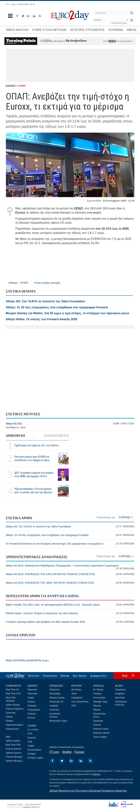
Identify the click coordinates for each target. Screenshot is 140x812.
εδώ (112, 41)
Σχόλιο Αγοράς (13, 704)
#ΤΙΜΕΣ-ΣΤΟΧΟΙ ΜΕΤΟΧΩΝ (49, 30)
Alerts (23, 427)
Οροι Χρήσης (80, 675)
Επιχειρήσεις (34, 709)
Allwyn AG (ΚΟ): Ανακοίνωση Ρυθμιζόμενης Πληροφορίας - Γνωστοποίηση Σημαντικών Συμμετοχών (70, 567)
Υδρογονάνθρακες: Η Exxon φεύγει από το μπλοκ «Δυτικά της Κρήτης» (33, 490)
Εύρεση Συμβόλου (15, 709)
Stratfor (66, 752)
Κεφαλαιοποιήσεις (14, 725)
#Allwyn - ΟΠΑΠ (18, 282)
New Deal (120, 697)
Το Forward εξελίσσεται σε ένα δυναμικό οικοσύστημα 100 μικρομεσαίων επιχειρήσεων (70, 543)
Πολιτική (32, 713)
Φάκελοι (97, 705)
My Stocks (76, 689)
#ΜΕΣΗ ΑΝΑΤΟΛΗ (17, 30)
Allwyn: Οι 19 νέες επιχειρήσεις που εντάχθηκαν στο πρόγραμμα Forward (70, 535)
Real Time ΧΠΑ (13, 693)
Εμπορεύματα (34, 749)
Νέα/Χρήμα (55, 693)
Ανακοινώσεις (12, 729)
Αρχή (124, 675)
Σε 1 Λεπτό (33, 729)
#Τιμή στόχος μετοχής (47, 282)
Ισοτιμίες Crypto (35, 757)
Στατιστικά (10, 713)
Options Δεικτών (14, 753)
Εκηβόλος (120, 693)
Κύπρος (31, 717)
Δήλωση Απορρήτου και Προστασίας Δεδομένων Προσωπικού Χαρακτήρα (88, 790)
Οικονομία (33, 693)
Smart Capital (100, 737)
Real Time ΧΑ (12, 689)
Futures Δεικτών (14, 749)
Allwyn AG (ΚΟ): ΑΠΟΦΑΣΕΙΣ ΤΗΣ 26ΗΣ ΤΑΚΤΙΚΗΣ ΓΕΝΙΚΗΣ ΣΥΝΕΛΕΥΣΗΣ (70, 582)
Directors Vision (101, 729)
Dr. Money (98, 689)
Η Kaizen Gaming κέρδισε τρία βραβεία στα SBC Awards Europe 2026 (70, 621)
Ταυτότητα (33, 675)
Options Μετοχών (14, 761)
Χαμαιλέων (120, 689)
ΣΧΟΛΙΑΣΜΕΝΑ (56, 436)
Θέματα (97, 709)
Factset (79, 752)
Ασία (30, 741)
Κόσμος (31, 701)
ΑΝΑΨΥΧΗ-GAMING (63, 596)
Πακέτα (9, 717)
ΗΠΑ (30, 733)
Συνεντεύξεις (99, 697)
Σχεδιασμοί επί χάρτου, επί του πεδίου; (36, 445)
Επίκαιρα (32, 705)
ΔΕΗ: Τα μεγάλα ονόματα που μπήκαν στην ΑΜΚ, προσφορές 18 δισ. (33, 474)
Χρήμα (31, 745)
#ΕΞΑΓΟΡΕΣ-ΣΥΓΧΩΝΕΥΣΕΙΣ (87, 30)
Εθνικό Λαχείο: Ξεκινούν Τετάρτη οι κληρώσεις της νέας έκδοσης (70, 613)
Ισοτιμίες (32, 753)
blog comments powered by (27, 660)
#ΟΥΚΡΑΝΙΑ (115, 30)
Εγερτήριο (98, 721)
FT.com (54, 752)
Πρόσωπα (54, 689)
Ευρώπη (32, 737)
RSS (73, 705)
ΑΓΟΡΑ (22, 86)
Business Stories (101, 733)
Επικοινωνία (50, 675)
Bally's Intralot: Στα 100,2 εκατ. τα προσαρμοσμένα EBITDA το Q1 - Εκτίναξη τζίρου (70, 604)
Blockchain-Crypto (58, 721)
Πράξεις (9, 721)
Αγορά (31, 697)
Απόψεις (97, 693)
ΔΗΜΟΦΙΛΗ (15, 436)
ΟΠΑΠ (78, 208)
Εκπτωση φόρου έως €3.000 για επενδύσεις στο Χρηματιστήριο (32, 458)
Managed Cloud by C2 (31, 807)
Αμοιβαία (54, 705)
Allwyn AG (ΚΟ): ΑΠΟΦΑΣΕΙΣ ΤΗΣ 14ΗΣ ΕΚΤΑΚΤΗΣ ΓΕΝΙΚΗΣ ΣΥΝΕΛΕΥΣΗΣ (70, 574)
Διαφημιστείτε (98, 675)
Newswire (32, 689)
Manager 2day (100, 701)
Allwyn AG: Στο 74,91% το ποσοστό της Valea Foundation (70, 526)
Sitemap (64, 675)
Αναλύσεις (54, 709)
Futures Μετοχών (14, 757)
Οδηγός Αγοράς (57, 697)
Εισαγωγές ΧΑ (57, 701)
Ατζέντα (97, 725)
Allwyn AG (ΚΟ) (14, 423)
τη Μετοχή (126, 517)
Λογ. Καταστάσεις (80, 701)
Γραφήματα (76, 697)
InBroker (96, 774)
